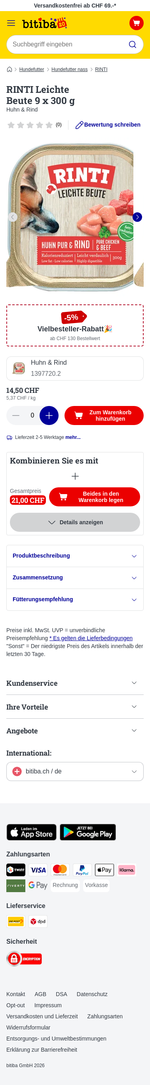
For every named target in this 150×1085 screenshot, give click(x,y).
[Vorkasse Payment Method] (96, 885)
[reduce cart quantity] (15, 415)
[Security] (24, 960)
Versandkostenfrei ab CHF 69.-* (75, 5)
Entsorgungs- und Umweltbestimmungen (56, 1038)
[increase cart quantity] (49, 415)
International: (28, 752)
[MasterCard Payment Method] (60, 871)
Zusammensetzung (75, 577)
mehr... (73, 437)
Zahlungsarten (105, 1016)
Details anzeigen (75, 522)
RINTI (101, 69)
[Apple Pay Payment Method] (104, 871)
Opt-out (15, 1005)
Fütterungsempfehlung (75, 599)
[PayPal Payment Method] (82, 871)
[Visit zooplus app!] (31, 838)
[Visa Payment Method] (37, 871)
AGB (40, 994)
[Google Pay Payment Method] (37, 887)
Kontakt (15, 994)
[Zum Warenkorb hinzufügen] (104, 415)
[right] (137, 217)
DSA (61, 994)
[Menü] (11, 23)
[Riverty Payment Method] (15, 887)
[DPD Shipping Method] (37, 922)
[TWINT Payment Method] (15, 871)
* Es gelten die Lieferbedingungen (91, 638)
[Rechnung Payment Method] (65, 885)
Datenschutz (92, 994)
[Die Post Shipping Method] (15, 922)
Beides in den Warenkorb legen (99, 497)
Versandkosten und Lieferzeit (42, 1016)
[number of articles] (32, 415)
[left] (12, 217)
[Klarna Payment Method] (126, 871)
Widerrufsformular (28, 1027)
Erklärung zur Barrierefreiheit (41, 1050)
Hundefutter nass (69, 69)
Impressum (48, 1005)
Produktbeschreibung (75, 555)
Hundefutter (31, 69)
